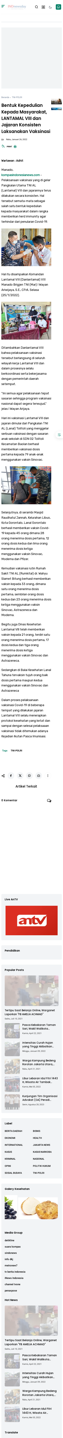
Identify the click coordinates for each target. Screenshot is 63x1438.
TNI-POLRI (17, 97)
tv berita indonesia (15, 1271)
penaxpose (11, 1290)
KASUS (8, 1152)
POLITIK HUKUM (42, 1166)
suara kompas (13, 1246)
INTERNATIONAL (14, 1145)
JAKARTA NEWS (41, 1145)
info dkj (9, 1259)
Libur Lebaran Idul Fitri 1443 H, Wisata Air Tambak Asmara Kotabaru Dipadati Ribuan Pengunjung (40, 1080)
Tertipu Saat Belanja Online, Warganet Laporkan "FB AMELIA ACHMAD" (30, 1012)
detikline (9, 1240)
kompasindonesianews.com (20, 175)
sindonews (11, 1252)
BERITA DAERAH (13, 1131)
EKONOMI (10, 1138)
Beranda (5, 97)
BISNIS (36, 1131)
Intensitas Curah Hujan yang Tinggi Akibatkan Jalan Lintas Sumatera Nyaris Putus (37, 1045)
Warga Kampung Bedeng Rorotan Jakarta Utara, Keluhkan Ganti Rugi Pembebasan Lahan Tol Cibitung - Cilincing (39, 1062)
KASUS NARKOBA (42, 1152)
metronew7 (11, 1265)
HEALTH (37, 1138)
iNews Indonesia (14, 1278)
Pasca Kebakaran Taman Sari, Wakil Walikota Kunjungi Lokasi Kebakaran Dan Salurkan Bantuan (40, 1027)
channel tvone (12, 1284)
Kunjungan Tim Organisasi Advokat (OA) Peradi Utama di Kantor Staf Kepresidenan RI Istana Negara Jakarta (39, 1098)
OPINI (8, 1166)
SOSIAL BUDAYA (13, 1173)
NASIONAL (38, 1158)
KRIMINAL (10, 1158)
